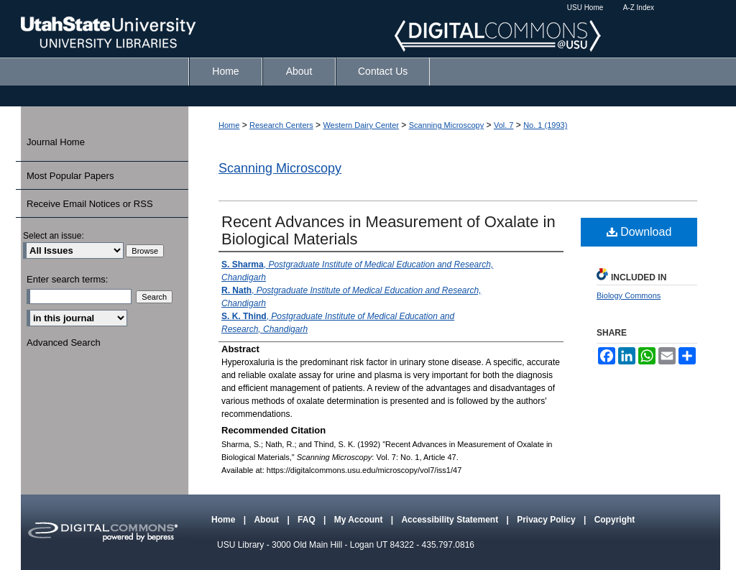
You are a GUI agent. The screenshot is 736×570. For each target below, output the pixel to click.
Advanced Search (64, 342)
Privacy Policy (547, 520)
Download (639, 232)
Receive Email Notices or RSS (90, 203)
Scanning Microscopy (446, 125)
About (267, 520)
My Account (359, 520)
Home (228, 125)
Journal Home (56, 142)
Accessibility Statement (450, 520)
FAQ (308, 520)
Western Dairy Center (361, 125)
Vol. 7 (504, 125)
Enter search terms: (67, 279)
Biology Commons (629, 295)
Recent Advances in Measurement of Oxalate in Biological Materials (388, 230)
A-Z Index (638, 8)
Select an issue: (53, 236)
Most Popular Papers (70, 175)
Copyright (614, 520)
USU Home (585, 8)
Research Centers (281, 125)
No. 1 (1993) (545, 125)
